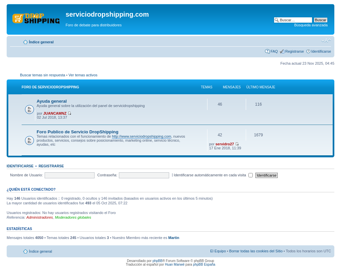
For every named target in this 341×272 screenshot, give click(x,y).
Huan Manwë (174, 264)
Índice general (41, 42)
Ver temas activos (83, 75)
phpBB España (204, 264)
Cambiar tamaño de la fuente (326, 41)
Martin (173, 238)
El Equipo (218, 251)
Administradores (39, 217)
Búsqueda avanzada (310, 25)
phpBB (158, 261)
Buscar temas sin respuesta (42, 75)
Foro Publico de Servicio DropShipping (77, 131)
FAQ (274, 51)
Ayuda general (52, 101)
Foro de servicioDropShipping (50, 87)
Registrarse (294, 51)
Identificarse (321, 51)
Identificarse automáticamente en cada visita (213, 175)
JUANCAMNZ (55, 113)
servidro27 (224, 144)
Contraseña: (107, 175)
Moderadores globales (73, 217)
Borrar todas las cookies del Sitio (255, 251)
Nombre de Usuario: (26, 175)
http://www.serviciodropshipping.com (141, 136)
